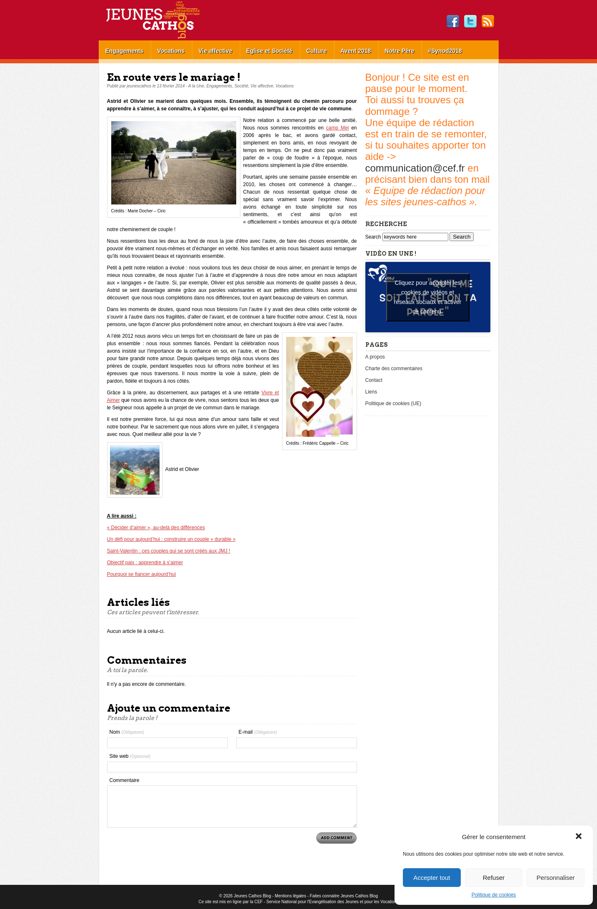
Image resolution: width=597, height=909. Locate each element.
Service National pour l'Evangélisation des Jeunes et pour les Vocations (332, 901)
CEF (258, 901)
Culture (316, 50)
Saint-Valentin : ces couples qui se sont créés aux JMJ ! (168, 551)
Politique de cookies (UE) (393, 403)
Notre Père (399, 50)
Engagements (124, 50)
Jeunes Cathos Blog (167, 20)
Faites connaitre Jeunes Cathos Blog (344, 896)
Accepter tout (431, 877)
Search (373, 237)
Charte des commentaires (393, 368)
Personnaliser (556, 877)
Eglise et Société (269, 50)
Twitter (470, 21)
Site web (130, 756)
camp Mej (337, 128)
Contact (373, 380)
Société (241, 86)
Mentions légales (290, 896)
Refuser (494, 877)
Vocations (171, 50)
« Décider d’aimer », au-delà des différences (156, 527)
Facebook (453, 21)
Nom (127, 732)
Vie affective (215, 50)
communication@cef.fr (415, 168)
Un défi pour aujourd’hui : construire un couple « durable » (171, 539)
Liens (371, 392)
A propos (375, 357)
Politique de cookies (494, 895)
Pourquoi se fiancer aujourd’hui (141, 574)
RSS (488, 21)
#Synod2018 (445, 50)
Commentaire (125, 780)
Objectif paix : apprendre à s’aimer (145, 562)
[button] (580, 837)
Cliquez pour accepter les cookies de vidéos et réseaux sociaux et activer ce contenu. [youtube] (428, 297)
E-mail (258, 732)
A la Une (196, 86)
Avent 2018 (355, 50)
